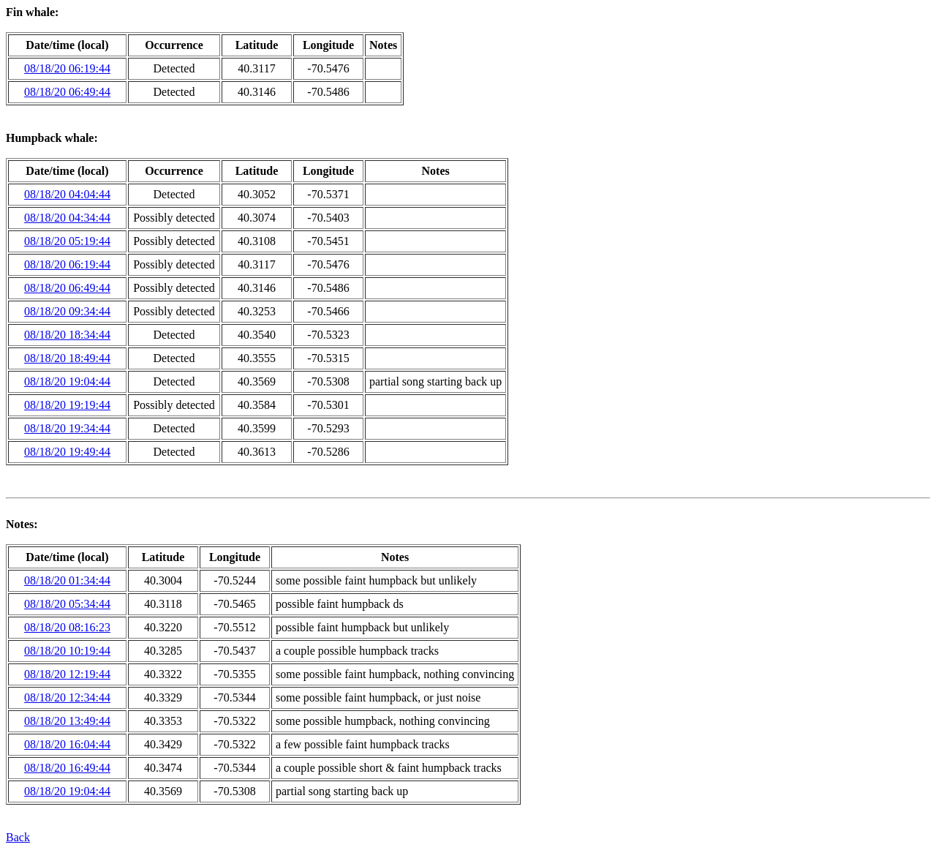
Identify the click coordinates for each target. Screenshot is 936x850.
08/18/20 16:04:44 (67, 744)
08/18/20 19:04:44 (67, 381)
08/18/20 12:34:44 (67, 697)
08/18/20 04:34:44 (67, 217)
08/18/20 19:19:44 (67, 405)
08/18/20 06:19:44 (67, 68)
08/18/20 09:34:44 (67, 311)
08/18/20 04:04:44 (67, 194)
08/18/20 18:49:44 (67, 358)
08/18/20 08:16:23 (67, 627)
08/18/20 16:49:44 (67, 767)
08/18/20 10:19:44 (67, 650)
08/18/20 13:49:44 (67, 721)
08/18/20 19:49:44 (67, 451)
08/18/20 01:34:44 (67, 580)
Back (18, 837)
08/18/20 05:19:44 (67, 241)
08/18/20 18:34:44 (67, 334)
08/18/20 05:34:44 (67, 604)
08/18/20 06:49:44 (67, 92)
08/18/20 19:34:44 (67, 428)
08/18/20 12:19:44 (67, 674)
